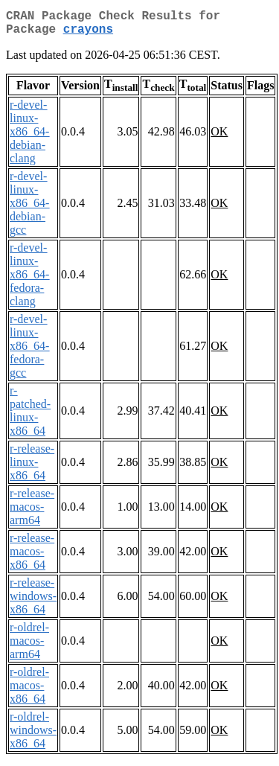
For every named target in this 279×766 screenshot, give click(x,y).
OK (219, 137)
